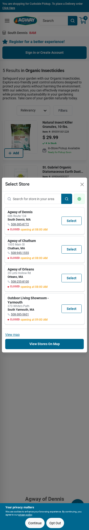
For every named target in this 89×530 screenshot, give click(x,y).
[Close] (82, 184)
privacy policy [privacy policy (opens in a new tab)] (25, 514)
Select (71, 221)
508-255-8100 (20, 281)
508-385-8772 (20, 224)
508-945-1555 (20, 253)
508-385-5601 (20, 314)
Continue (35, 523)
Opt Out (55, 523)
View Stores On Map (44, 344)
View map (12, 335)
